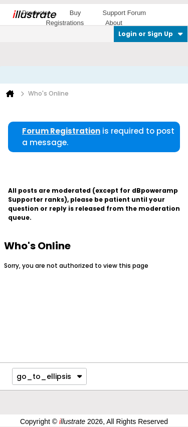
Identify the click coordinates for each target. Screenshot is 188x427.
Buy (75, 13)
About (113, 23)
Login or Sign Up (150, 34)
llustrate (34, 15)
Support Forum (124, 13)
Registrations (65, 23)
